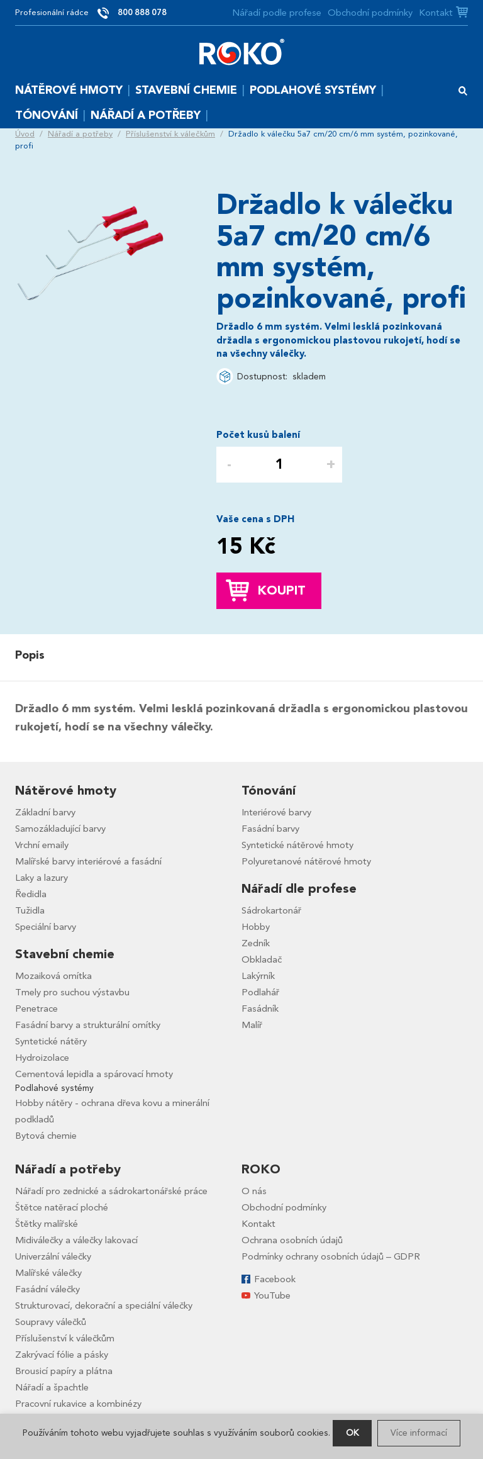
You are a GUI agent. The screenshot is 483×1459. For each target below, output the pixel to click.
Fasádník (260, 1008)
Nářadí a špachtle (52, 1387)
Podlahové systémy (313, 90)
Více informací (419, 1433)
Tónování (46, 115)
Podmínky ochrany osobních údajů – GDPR (331, 1256)
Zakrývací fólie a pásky (61, 1354)
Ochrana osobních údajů (292, 1240)
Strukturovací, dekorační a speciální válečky (103, 1305)
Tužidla (30, 910)
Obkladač (262, 959)
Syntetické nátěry (51, 1041)
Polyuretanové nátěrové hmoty (306, 861)
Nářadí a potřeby (146, 115)
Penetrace (36, 1008)
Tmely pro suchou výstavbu (72, 992)
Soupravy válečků (50, 1322)
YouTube (272, 1295)
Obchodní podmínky (370, 12)
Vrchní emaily (42, 845)
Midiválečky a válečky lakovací (76, 1240)
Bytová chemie (46, 1135)
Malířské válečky (48, 1272)
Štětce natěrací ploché (61, 1207)
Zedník (256, 943)
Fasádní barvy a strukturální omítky (87, 1025)
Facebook (275, 1279)
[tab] (33, 655)
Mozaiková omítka (53, 976)
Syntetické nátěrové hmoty (297, 845)
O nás (254, 1191)
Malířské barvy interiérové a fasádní (88, 861)
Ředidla (31, 894)
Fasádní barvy (270, 828)
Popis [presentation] (30, 655)
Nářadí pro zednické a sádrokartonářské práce (111, 1191)
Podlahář (260, 992)
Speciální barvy (45, 926)
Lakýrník (258, 976)
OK (352, 1433)
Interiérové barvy (276, 812)
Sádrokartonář (271, 910)
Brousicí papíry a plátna (64, 1371)
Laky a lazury (41, 877)
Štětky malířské (46, 1223)
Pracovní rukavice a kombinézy (78, 1403)
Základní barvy (45, 812)
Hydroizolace (42, 1057)
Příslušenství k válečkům (170, 134)
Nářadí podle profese (276, 12)
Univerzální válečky (53, 1256)
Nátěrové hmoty (69, 90)
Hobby (256, 926)
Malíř (252, 1025)
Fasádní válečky (47, 1289)
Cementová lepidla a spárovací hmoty (94, 1074)
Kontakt (436, 12)
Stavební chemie (186, 90)
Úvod (25, 134)
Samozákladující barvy (60, 828)
